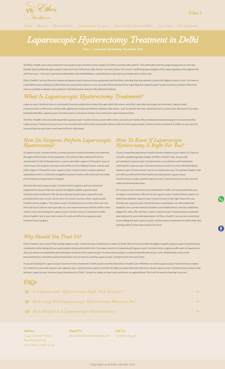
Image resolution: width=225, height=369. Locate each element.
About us (42, 26)
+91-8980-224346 (125, 336)
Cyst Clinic (165, 26)
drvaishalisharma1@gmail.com (89, 336)
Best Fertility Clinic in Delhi (133, 26)
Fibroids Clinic (62, 26)
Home (28, 26)
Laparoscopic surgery (93, 26)
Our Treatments (187, 26)
